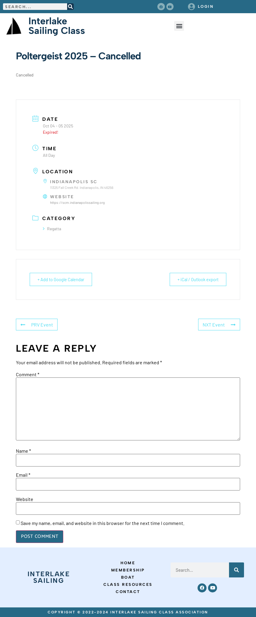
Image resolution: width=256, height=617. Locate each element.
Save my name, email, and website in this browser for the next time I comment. (102, 523)
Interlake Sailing (49, 577)
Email (23, 474)
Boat (128, 577)
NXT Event (219, 324)
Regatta (52, 228)
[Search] (70, 6)
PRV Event (36, 324)
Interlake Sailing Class (56, 25)
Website (24, 498)
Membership (128, 570)
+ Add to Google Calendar (62, 279)
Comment (27, 374)
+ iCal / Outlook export (197, 279)
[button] (179, 26)
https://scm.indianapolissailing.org (77, 202)
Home (128, 563)
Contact (128, 591)
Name (23, 451)
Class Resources (128, 584)
